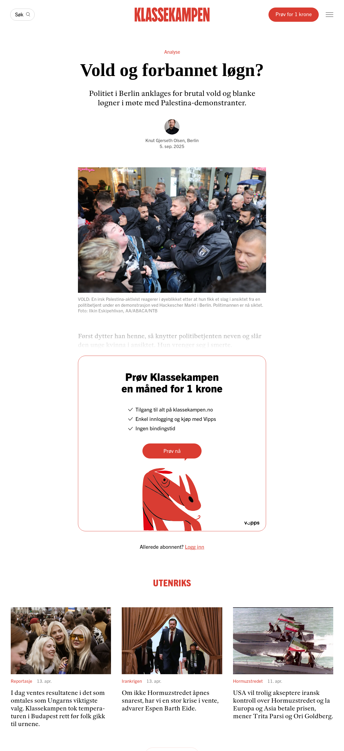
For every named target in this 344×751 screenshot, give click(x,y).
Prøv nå (172, 450)
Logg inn (194, 546)
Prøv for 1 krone (293, 13)
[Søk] (22, 15)
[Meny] (329, 14)
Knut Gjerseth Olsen (165, 140)
